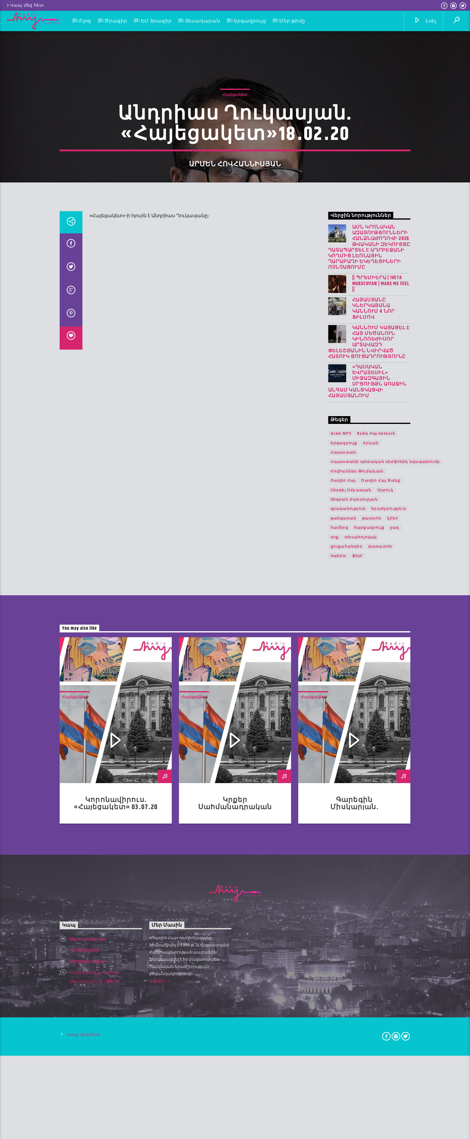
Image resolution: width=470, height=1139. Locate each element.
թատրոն (371, 757)
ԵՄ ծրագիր (156, 21)
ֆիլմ (357, 795)
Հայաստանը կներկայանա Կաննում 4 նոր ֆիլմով (373, 547)
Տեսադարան (202, 21)
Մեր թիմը (292, 21)
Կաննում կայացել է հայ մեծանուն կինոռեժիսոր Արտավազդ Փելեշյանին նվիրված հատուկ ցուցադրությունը (369, 581)
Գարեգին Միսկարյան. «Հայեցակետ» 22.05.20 (354, 1046)
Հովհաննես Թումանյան (357, 710)
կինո (392, 757)
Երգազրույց (250, 21)
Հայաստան (343, 691)
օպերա (339, 795)
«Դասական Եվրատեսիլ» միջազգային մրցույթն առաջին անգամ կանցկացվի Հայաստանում (367, 620)
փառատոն (380, 785)
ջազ (394, 767)
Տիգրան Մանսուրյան (354, 738)
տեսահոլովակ (360, 776)
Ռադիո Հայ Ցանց (380, 719)
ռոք (335, 776)
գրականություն (348, 748)
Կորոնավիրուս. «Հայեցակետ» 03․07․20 (116, 1043)
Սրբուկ (385, 729)
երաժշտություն (388, 748)
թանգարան (344, 757)
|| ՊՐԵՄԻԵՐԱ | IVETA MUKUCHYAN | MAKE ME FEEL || (380, 522)
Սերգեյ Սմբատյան (351, 729)
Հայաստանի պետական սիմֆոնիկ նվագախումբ (385, 701)
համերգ (339, 767)
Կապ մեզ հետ (25, 5)
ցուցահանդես (346, 785)
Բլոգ (85, 21)
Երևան (371, 682)
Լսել (425, 21)
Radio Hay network (376, 672)
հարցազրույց (369, 767)
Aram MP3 (341, 672)
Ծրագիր (116, 21)
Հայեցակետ (235, 204)
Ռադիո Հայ (343, 719)
